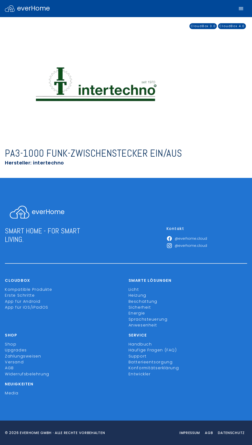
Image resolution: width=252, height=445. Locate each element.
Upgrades (16, 350)
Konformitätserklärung (154, 368)
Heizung (137, 295)
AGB (9, 368)
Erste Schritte (20, 295)
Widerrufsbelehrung (27, 374)
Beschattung (143, 301)
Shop (10, 344)
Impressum (189, 432)
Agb (209, 432)
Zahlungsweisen (23, 356)
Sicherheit (140, 307)
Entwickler (140, 374)
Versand (14, 362)
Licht (134, 289)
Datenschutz (231, 432)
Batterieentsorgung (151, 362)
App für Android (23, 301)
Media (12, 393)
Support (138, 356)
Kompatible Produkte (28, 289)
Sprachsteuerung (148, 319)
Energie (137, 313)
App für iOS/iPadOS (26, 307)
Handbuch (140, 344)
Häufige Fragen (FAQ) (153, 350)
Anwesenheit (143, 325)
